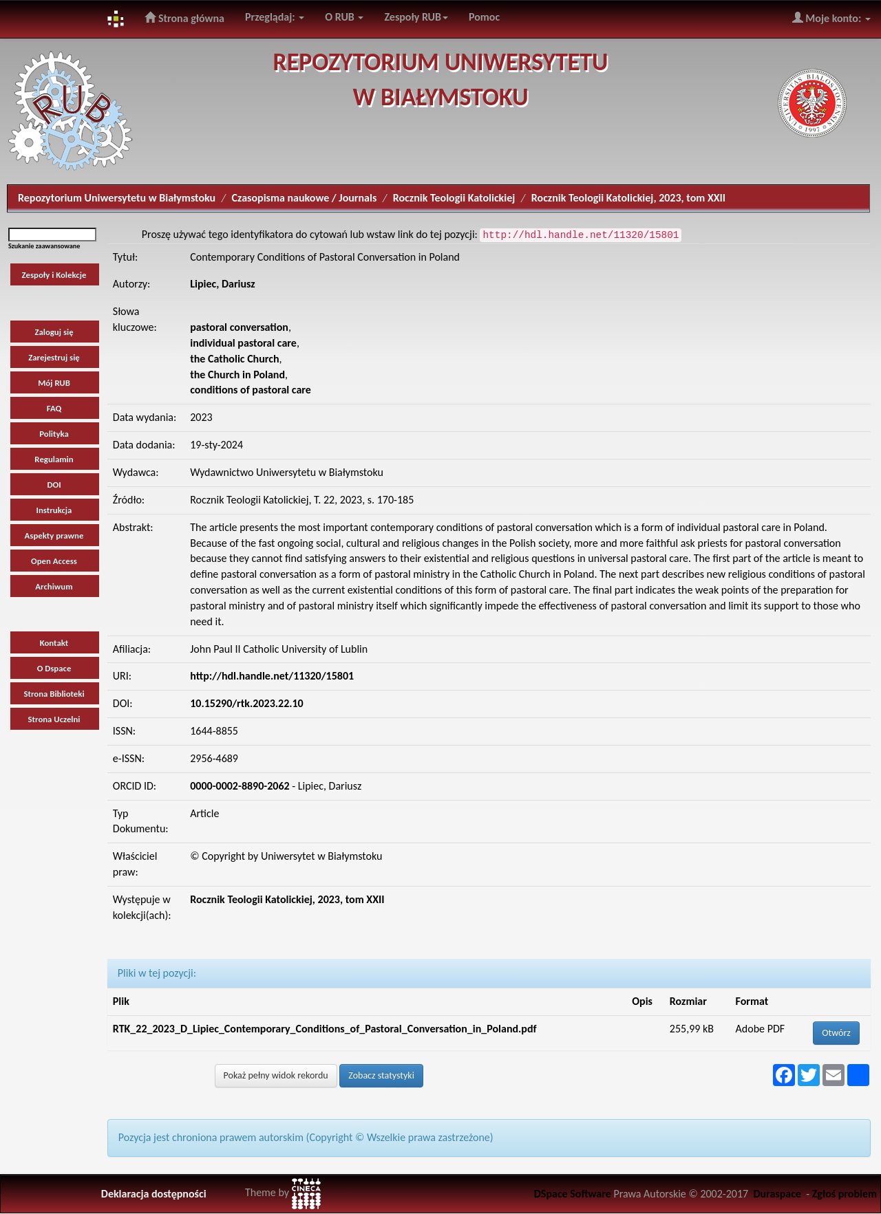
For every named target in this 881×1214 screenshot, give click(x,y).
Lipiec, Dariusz (222, 283)
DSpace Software (572, 1193)
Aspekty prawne (54, 535)
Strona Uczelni (54, 719)
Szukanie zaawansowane (44, 245)
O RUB (344, 16)
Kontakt (54, 643)
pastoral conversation (239, 327)
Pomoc (484, 16)
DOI (54, 484)
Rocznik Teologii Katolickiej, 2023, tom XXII (628, 197)
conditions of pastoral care (250, 389)
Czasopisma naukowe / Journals (304, 197)
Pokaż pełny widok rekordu (276, 1075)
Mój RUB (54, 383)
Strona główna (184, 18)
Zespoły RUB (416, 16)
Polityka (54, 434)
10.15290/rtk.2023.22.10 (247, 703)
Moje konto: (831, 18)
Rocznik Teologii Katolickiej (454, 197)
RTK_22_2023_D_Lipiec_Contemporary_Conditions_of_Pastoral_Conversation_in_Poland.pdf (325, 1028)
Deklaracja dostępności (153, 1193)
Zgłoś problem (844, 1193)
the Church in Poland (237, 374)
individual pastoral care (243, 342)
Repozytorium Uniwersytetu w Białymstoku (116, 197)
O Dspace (54, 668)
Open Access (54, 561)
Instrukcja (54, 510)
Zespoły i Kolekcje (54, 275)
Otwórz (836, 1033)
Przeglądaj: (274, 16)
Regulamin (53, 459)
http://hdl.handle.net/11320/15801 (272, 675)
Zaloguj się (53, 332)
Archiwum (53, 586)
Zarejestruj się (54, 357)
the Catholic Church (234, 358)
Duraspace (777, 1193)
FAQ (54, 408)
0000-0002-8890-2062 (239, 785)
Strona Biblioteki (53, 694)
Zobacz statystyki (381, 1075)
